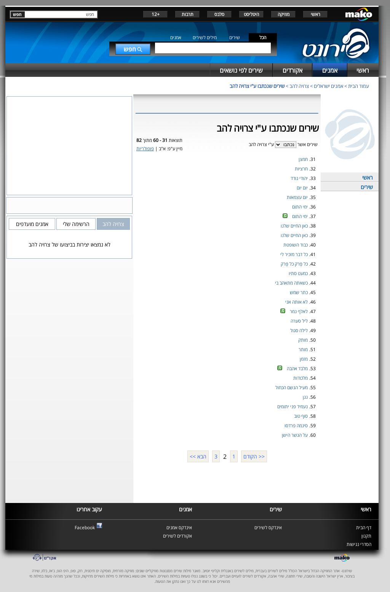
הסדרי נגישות (359, 544)
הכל (262, 37)
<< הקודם (254, 456)
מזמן (304, 359)
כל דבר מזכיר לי (294, 254)
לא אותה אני (296, 302)
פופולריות (145, 148)
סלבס (219, 14)
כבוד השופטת (295, 245)
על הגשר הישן (295, 435)
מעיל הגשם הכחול (291, 387)
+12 (156, 14)
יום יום (302, 188)
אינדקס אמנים (179, 527)
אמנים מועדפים (32, 224)
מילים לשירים (205, 37)
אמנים (175, 37)
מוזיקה (283, 14)
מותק (303, 340)
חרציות (301, 169)
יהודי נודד (299, 178)
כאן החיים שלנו (294, 226)
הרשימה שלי (76, 224)
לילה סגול (299, 330)
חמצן (303, 159)
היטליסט (251, 14)
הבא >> (198, 456)
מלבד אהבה (297, 368)
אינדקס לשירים (268, 527)
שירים (234, 37)
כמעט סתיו (298, 273)
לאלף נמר (299, 311)
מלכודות (300, 378)
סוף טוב (301, 416)
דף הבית (363, 527)
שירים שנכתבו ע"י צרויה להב (257, 86)
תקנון (366, 536)
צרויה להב (299, 86)
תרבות (187, 14)
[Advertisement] (227, 481)
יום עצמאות (297, 197)
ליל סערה (299, 321)
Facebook (85, 527)
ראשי (315, 14)
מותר (303, 349)
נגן (305, 397)
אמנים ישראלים (328, 86)
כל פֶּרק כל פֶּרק (294, 264)
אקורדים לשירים (177, 536)
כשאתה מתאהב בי (291, 283)
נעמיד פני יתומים (292, 406)
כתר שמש (299, 292)
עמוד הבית (358, 86)
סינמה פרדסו (296, 425)
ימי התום (300, 207)
